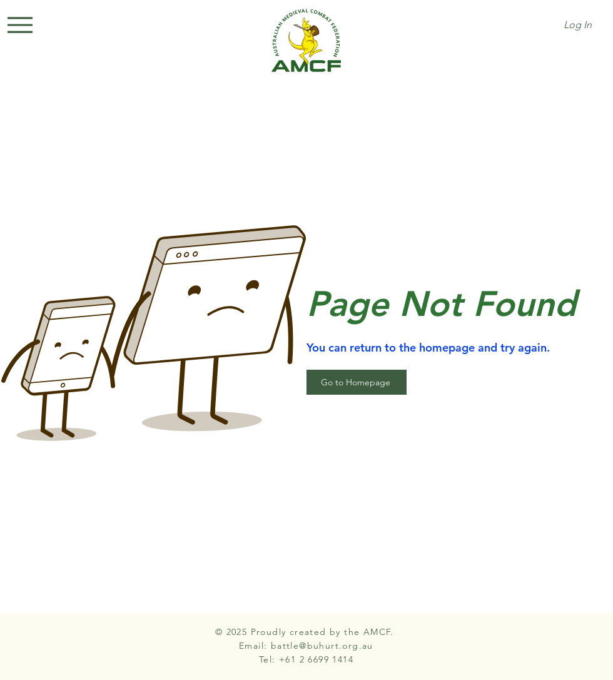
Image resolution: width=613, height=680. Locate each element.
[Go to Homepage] (356, 382)
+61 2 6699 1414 (316, 659)
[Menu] (20, 25)
